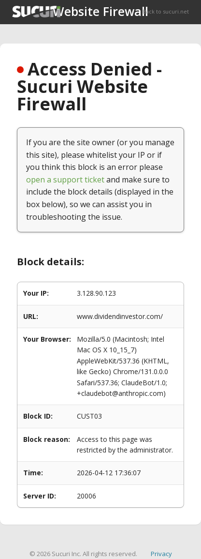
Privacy (161, 553)
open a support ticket (65, 179)
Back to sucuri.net (166, 11)
